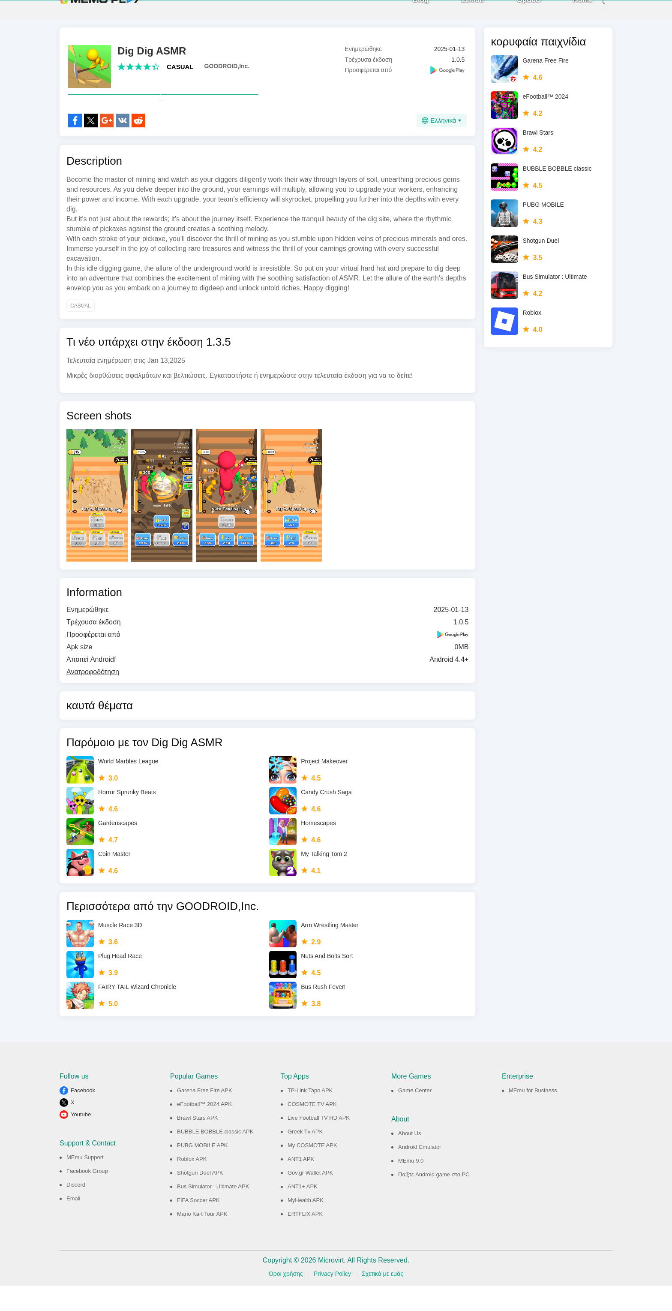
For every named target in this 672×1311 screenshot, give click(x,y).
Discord (75, 1210)
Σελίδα (460, 13)
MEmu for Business (533, 1115)
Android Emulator (419, 1172)
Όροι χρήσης (286, 1299)
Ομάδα (516, 13)
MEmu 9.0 (410, 1186)
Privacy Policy (332, 1299)
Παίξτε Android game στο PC (434, 1199)
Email (73, 1224)
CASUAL (180, 73)
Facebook (83, 1115)
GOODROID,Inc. (227, 72)
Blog (408, 13)
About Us (409, 1158)
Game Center (415, 1115)
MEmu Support (85, 1182)
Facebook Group (87, 1196)
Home (570, 13)
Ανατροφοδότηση (92, 697)
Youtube (81, 1139)
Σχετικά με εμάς (382, 1299)
